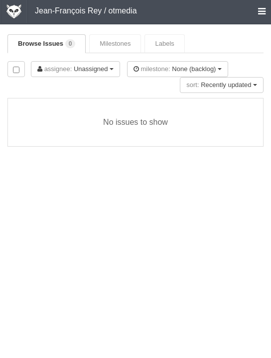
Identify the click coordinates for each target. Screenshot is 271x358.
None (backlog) (178, 69)
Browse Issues (46, 43)
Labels (164, 43)
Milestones (115, 43)
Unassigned (75, 69)
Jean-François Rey (68, 10)
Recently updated (221, 85)
